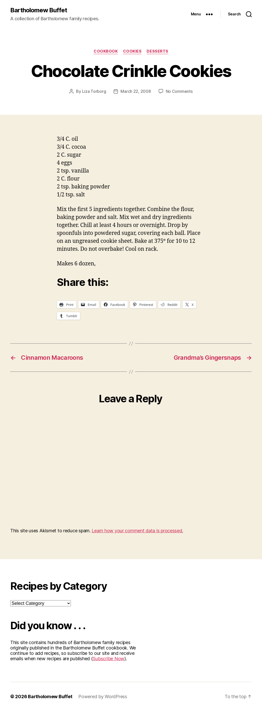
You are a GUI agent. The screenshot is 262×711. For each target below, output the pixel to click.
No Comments (179, 91)
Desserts (157, 51)
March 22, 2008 (136, 91)
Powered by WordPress (102, 696)
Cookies (132, 51)
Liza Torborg (94, 91)
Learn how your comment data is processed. (137, 530)
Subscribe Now (108, 658)
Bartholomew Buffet (38, 10)
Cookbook (106, 51)
